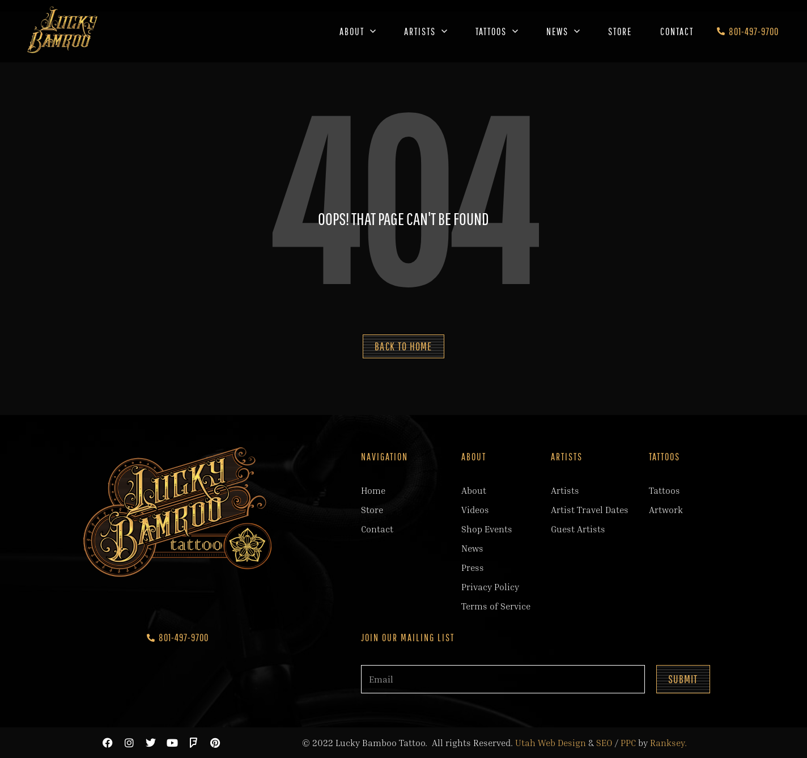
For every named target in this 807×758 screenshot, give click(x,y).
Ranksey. (668, 742)
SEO (604, 742)
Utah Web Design (550, 742)
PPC (628, 742)
